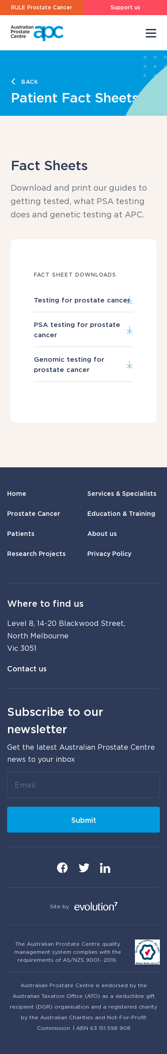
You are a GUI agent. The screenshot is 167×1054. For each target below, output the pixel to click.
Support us (125, 7)
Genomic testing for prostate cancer (83, 363)
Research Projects (36, 553)
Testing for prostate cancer (83, 299)
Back (29, 82)
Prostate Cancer (33, 513)
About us (102, 533)
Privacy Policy (109, 553)
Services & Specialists (121, 493)
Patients (20, 533)
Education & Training (121, 513)
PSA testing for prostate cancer (83, 329)
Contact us (27, 669)
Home (16, 493)
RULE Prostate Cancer (41, 7)
